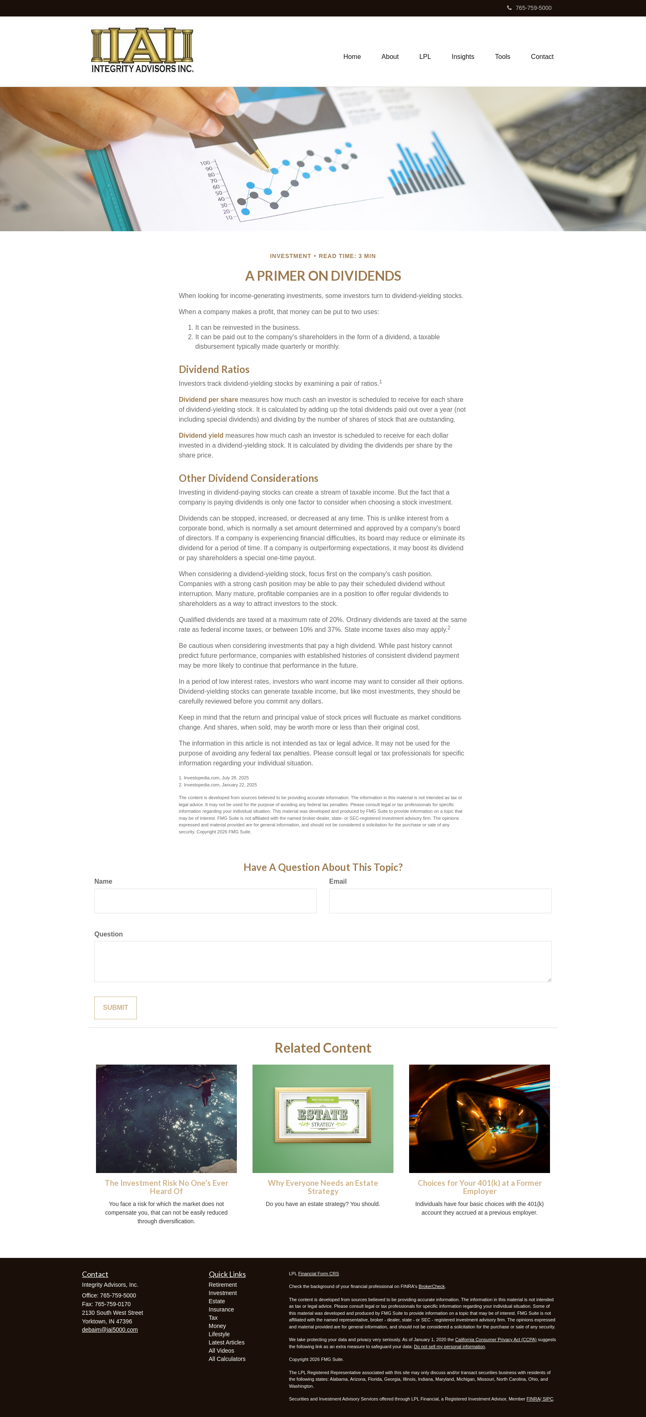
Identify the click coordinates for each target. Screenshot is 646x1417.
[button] (390, 51)
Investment (223, 1293)
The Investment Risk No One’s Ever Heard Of (166, 1187)
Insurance (221, 1309)
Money (217, 1326)
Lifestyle (219, 1334)
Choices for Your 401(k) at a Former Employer (480, 1187)
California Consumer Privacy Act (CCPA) (496, 1339)
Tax (213, 1317)
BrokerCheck (432, 1286)
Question (108, 934)
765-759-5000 (529, 8)
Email (338, 881)
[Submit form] (115, 1008)
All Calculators (227, 1359)
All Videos (221, 1350)
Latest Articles (227, 1342)
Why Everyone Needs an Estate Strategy (323, 1187)
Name (103, 881)
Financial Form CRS (318, 1273)
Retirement (223, 1284)
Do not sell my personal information (449, 1346)
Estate (217, 1301)
